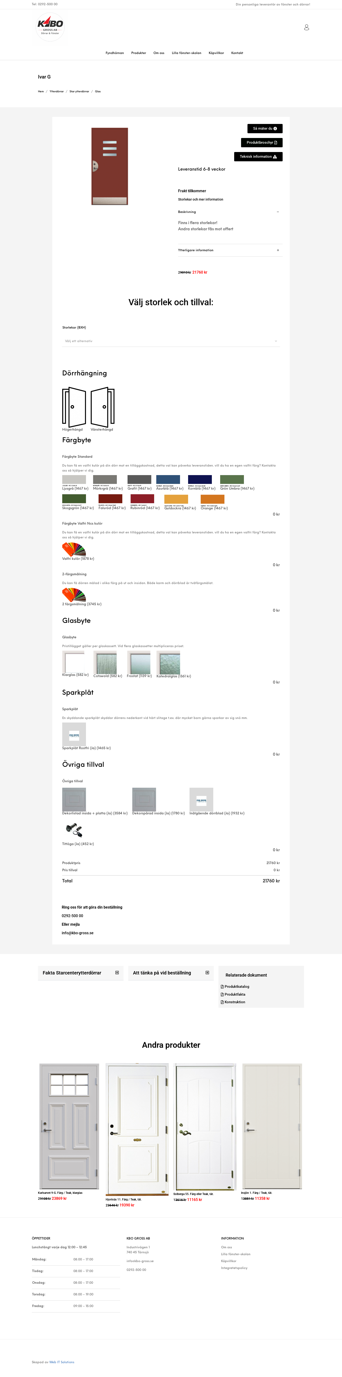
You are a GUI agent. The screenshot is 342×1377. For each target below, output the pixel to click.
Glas (98, 91)
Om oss (226, 1240)
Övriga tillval (72, 781)
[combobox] (171, 341)
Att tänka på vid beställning (159, 972)
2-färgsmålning (74, 574)
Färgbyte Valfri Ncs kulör (82, 524)
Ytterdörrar (57, 91)
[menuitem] (115, 53)
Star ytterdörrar (79, 91)
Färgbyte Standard (77, 457)
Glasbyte (69, 637)
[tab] (230, 225)
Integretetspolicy (234, 1261)
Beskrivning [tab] (187, 212)
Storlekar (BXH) (74, 327)
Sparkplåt (70, 709)
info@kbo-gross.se (140, 1254)
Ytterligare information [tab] (196, 250)
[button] (81, 973)
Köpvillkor (228, 1254)
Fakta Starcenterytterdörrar (69, 972)
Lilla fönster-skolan (236, 1247)
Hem (41, 91)
